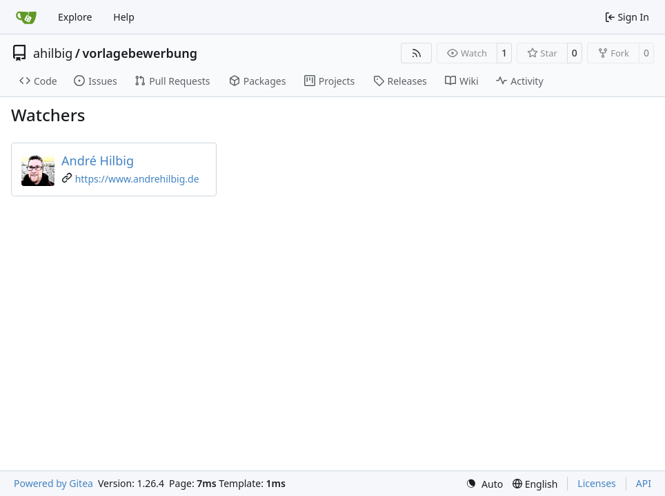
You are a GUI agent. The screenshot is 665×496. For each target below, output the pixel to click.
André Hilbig (97, 160)
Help (124, 16)
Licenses (596, 483)
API (643, 483)
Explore (75, 16)
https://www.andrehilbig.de (137, 178)
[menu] (484, 483)
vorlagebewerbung (139, 53)
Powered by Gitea (53, 483)
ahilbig (52, 53)
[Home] (26, 17)
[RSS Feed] (417, 53)
